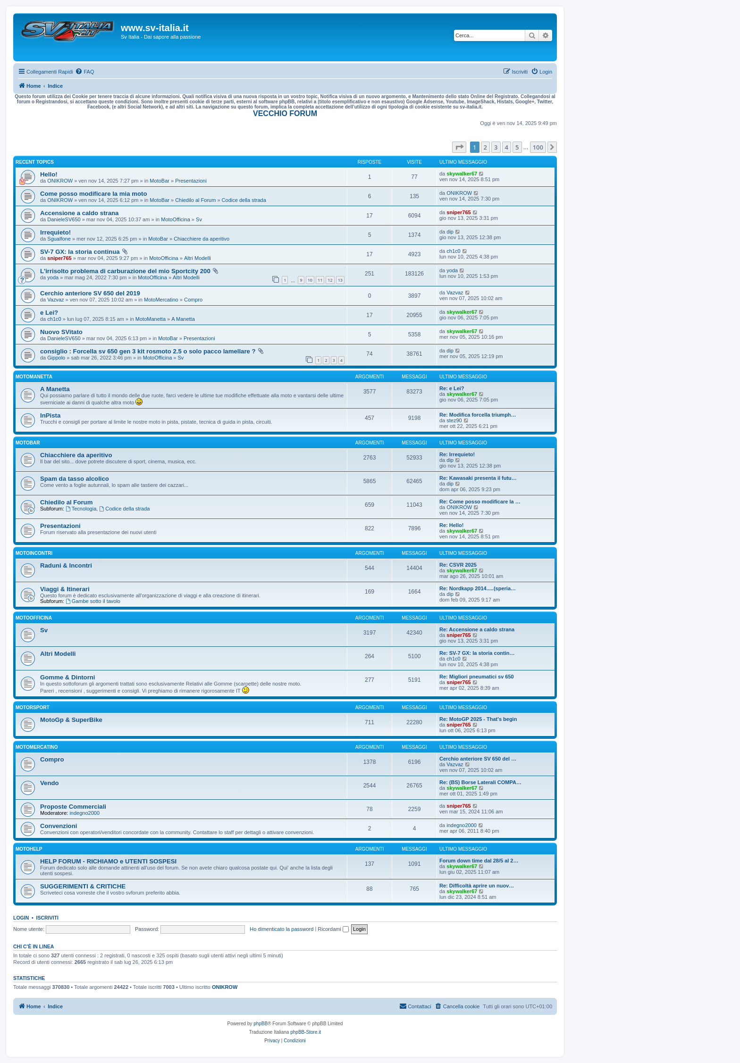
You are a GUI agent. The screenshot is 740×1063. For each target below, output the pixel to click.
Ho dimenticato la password (281, 929)
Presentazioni (191, 181)
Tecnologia (81, 508)
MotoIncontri (34, 553)
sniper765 (458, 212)
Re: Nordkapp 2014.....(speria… (477, 588)
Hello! (49, 174)
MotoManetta (150, 319)
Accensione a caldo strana (79, 213)
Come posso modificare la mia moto (93, 193)
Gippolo (56, 357)
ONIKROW (60, 181)
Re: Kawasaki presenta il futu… (478, 478)
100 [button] (538, 147)
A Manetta (183, 319)
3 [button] (495, 147)
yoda (53, 277)
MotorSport (32, 707)
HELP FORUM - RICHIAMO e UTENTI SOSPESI (108, 861)
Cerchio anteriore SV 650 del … (477, 759)
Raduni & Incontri (66, 565)
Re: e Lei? (451, 388)
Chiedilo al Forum (195, 200)
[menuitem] (84, 71)
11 (320, 280)
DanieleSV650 (63, 219)
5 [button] (517, 147)
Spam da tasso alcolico (74, 478)
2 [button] (485, 147)
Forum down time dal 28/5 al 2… (478, 860)
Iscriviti (47, 918)
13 (340, 280)
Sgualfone (59, 239)
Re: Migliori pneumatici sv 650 (476, 676)
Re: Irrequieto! (457, 454)
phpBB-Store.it (305, 1032)
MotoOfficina (175, 219)
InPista (50, 415)
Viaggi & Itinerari (65, 589)
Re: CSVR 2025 (458, 565)
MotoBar (159, 181)
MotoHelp (29, 849)
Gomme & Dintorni (67, 677)
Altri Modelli (197, 258)
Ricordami (333, 929)
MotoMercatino (161, 299)
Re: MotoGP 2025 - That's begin (478, 719)
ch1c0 (453, 251)
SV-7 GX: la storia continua (80, 251)
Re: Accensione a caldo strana (476, 629)
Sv (199, 219)
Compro (193, 299)
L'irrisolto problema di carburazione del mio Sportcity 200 (125, 271)
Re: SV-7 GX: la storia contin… (477, 653)
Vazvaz (55, 299)
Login (21, 918)
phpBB (260, 1023)
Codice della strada (244, 200)
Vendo (49, 783)
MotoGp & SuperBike (71, 719)
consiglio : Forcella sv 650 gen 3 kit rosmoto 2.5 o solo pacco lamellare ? (148, 351)
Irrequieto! (55, 232)
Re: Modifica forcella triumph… (477, 415)
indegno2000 (84, 813)
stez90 (454, 420)
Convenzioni (58, 825)
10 (310, 280)
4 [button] (506, 147)
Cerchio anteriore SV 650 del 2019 (90, 293)
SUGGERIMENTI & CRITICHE (83, 886)
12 (330, 280)
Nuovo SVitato (61, 331)
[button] (459, 147)
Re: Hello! (451, 525)
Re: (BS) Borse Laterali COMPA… (480, 782)
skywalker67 (461, 173)
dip (450, 231)
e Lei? (49, 312)
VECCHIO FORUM (285, 113)
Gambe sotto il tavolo (93, 601)
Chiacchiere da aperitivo (201, 239)
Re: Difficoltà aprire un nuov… (476, 885)
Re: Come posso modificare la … (480, 501)
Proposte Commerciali (73, 806)
